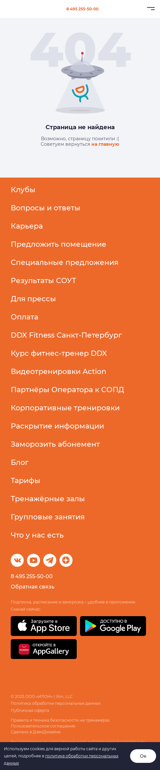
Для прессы (33, 298)
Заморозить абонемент (55, 444)
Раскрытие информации (57, 426)
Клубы (23, 189)
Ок (143, 756)
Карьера (27, 226)
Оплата (24, 317)
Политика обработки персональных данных (55, 703)
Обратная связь (32, 587)
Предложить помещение (58, 244)
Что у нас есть (37, 535)
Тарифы (25, 480)
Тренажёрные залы (48, 498)
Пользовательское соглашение (43, 726)
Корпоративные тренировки (65, 408)
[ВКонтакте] (17, 560)
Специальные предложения (64, 262)
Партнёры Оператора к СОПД (67, 389)
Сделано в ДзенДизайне (35, 731)
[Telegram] (49, 560)
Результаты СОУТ (43, 280)
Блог (20, 462)
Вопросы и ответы (45, 208)
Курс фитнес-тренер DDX (59, 353)
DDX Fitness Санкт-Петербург (66, 335)
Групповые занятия (48, 517)
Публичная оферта (30, 710)
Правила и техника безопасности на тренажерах (60, 720)
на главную (105, 144)
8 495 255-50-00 (82, 8)
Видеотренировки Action (58, 371)
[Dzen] (66, 560)
